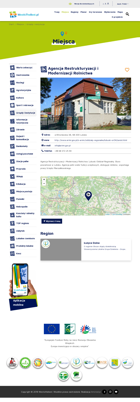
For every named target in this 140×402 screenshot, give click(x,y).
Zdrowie (17, 129)
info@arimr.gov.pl (63, 145)
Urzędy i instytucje (36, 24)
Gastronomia (19, 75)
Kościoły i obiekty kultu (22, 215)
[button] (126, 103)
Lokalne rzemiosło (22, 238)
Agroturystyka (20, 90)
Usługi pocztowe (21, 153)
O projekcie (117, 17)
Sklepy (16, 176)
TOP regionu (19, 223)
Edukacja (17, 184)
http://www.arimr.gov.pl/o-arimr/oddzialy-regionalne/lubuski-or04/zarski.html (91, 140)
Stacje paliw (19, 161)
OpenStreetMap (117, 214)
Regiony (74, 12)
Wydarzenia (109, 12)
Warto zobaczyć (21, 67)
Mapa (120, 12)
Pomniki (17, 199)
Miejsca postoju (21, 191)
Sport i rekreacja (21, 105)
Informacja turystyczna (19, 121)
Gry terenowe (95, 12)
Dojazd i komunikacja (19, 138)
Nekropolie (19, 206)
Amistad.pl (94, 396)
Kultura (17, 97)
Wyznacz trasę (51, 221)
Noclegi (17, 82)
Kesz (15, 253)
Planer (84, 12)
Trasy (56, 12)
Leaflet (107, 214)
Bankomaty (19, 146)
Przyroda (17, 168)
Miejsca (65, 12)
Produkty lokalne (21, 246)
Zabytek (17, 230)
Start (11, 24)
